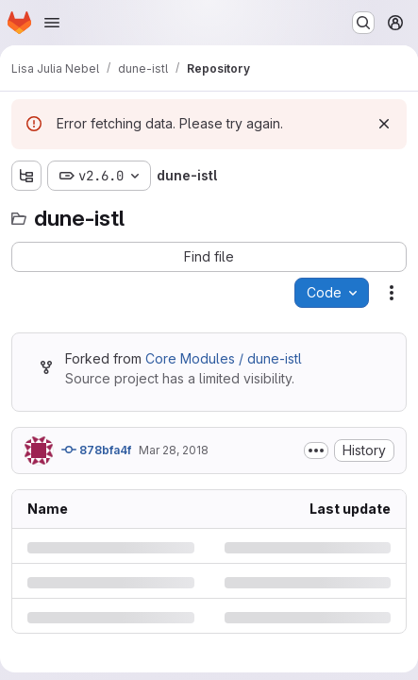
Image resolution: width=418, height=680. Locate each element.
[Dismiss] (384, 123)
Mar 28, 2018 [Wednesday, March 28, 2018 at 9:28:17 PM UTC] (174, 450)
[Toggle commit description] (316, 450)
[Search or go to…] (363, 22)
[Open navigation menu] (52, 23)
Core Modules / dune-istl (223, 358)
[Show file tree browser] (26, 176)
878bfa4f (96, 449)
